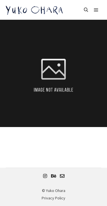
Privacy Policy (53, 198)
